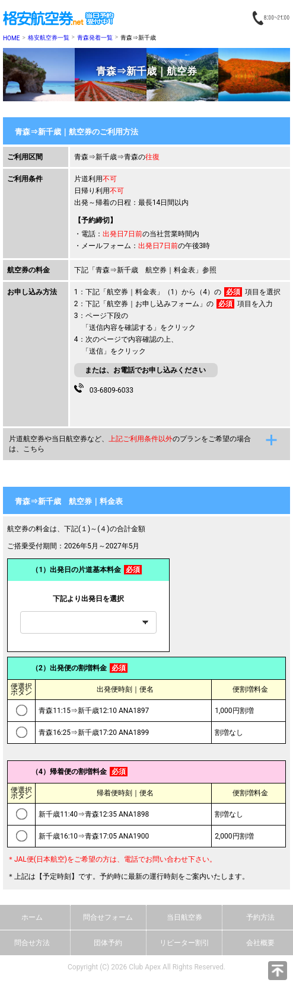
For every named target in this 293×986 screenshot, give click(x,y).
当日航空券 (184, 917)
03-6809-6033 (109, 388)
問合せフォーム (108, 917)
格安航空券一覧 (48, 37)
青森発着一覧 (95, 37)
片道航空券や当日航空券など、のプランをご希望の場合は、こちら (130, 444)
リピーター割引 (184, 943)
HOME (11, 38)
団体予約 (108, 943)
